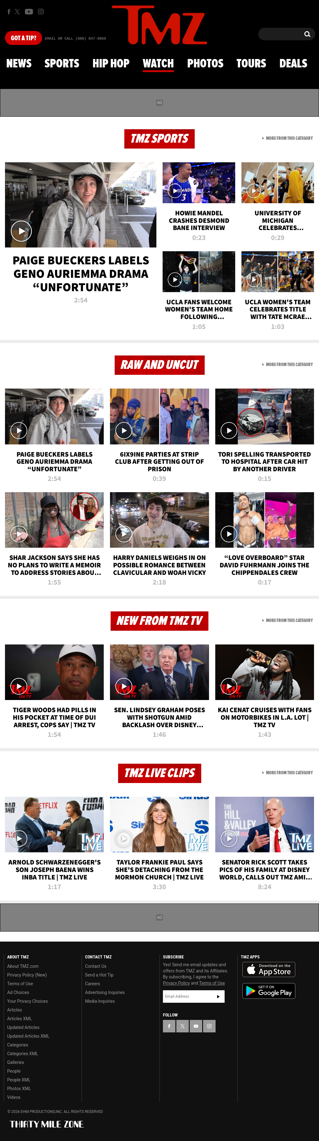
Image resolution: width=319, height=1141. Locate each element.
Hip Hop (111, 63)
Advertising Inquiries (105, 992)
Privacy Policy (176, 983)
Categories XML (22, 1053)
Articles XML (19, 1018)
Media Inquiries (100, 1001)
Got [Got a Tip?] (23, 38)
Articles (14, 1009)
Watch (158, 63)
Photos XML (19, 1088)
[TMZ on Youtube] (29, 11)
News (18, 63)
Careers (92, 983)
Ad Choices (18, 992)
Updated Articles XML (28, 1036)
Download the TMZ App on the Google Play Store (268, 991)
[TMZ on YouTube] (196, 1026)
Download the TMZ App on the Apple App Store (268, 969)
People (14, 1071)
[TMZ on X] (18, 11)
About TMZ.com (23, 966)
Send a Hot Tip (99, 974)
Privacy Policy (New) (27, 974)
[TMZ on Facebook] (9, 11)
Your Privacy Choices (27, 1001)
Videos (14, 1097)
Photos (205, 63)
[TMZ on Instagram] (41, 11)
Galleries (15, 1062)
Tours (251, 63)
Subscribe (218, 996)
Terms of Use (20, 983)
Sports (62, 63)
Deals (293, 63)
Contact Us (96, 966)
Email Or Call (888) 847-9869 (75, 39)
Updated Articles (23, 1027)
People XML (19, 1079)
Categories (17, 1044)
